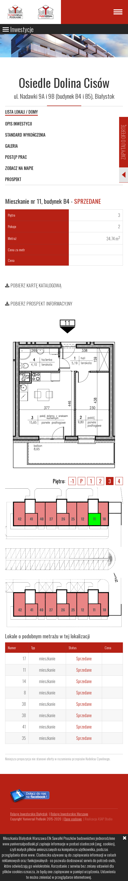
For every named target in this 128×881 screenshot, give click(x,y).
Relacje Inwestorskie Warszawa (69, 813)
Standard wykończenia (25, 135)
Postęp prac (16, 157)
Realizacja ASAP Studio (99, 818)
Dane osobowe (73, 818)
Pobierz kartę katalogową (33, 285)
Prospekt (13, 179)
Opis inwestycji (18, 124)
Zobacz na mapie (19, 168)
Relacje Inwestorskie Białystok (28, 813)
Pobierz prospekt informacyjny (38, 303)
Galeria (11, 146)
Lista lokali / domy (21, 112)
